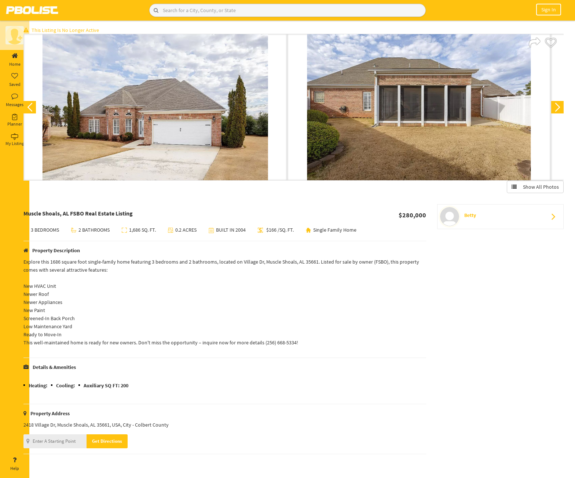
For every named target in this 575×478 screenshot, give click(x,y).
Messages (14, 100)
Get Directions (118, 442)
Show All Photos (533, 188)
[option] (167, 108)
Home (14, 60)
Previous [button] (41, 108)
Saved (14, 80)
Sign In (548, 9)
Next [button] (556, 108)
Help (14, 464)
